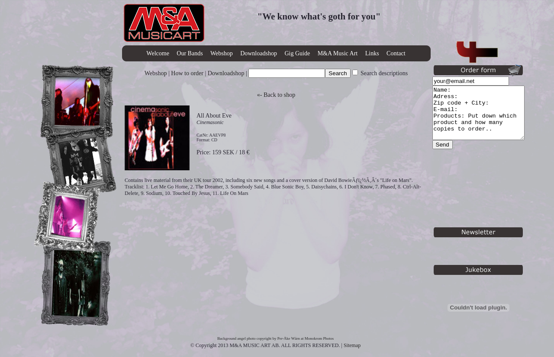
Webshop (221, 53)
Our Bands (190, 53)
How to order (187, 73)
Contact (396, 53)
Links (372, 53)
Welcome (157, 53)
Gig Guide (297, 53)
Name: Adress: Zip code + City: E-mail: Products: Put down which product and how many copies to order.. (483, 118)
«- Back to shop (276, 95)
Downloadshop (258, 53)
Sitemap (352, 345)
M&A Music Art (338, 53)
